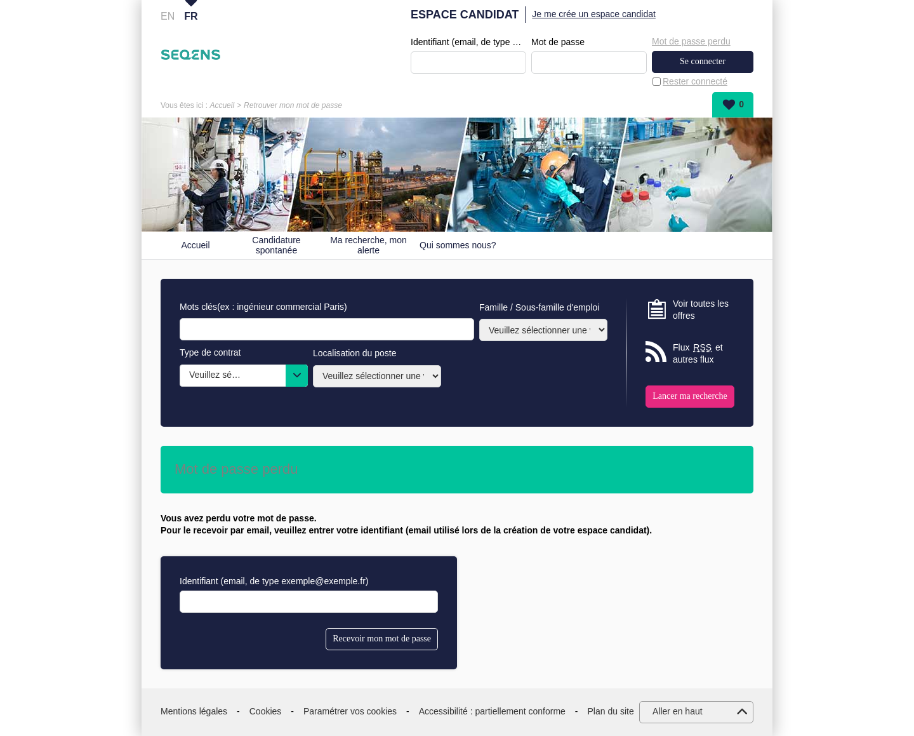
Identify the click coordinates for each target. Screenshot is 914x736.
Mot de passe (558, 42)
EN (168, 16)
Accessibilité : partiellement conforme (492, 711)
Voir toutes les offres (701, 309)
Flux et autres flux (698, 353)
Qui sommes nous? (458, 245)
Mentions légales (194, 711)
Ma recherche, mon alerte (368, 245)
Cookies (265, 711)
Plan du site (611, 711)
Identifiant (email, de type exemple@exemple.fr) (468, 42)
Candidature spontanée (276, 245)
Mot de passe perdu (691, 41)
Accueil (221, 105)
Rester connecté (695, 81)
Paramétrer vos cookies (350, 711)
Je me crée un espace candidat (594, 14)
